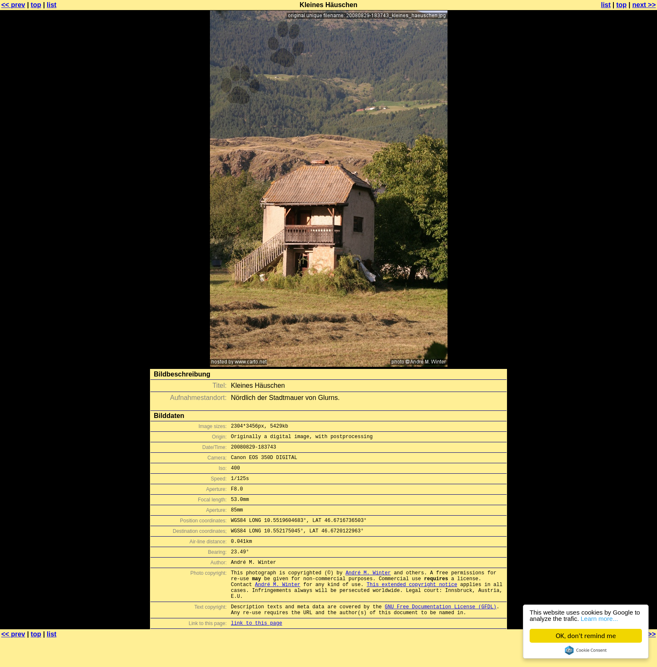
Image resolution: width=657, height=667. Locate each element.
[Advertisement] (623, 207)
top (36, 4)
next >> (644, 4)
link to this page (256, 650)
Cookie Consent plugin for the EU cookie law (586, 650)
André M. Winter (368, 591)
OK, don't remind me (586, 635)
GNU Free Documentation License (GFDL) (440, 631)
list (52, 4)
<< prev (13, 4)
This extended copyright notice (412, 605)
